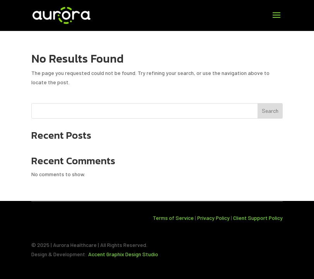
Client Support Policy (258, 217)
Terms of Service (173, 217)
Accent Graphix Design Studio (123, 254)
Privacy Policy (213, 217)
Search (270, 110)
